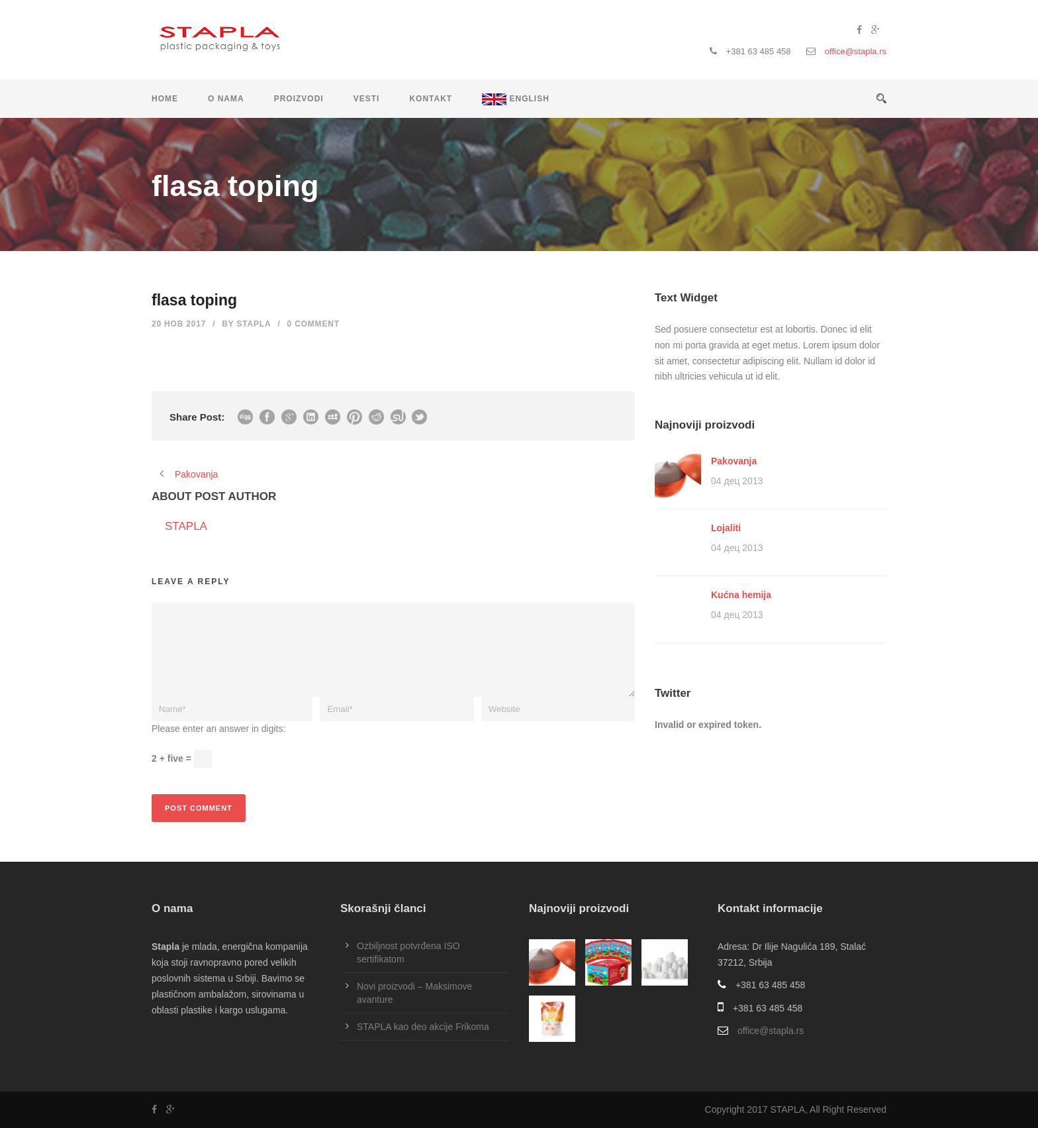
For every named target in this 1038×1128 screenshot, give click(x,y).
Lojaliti (726, 528)
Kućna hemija (741, 595)
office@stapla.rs (855, 51)
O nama (226, 98)
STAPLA (254, 324)
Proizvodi (299, 98)
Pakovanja (734, 461)
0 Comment (313, 324)
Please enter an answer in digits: (218, 728)
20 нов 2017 (179, 324)
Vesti (367, 98)
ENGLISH (515, 99)
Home (165, 98)
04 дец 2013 (737, 481)
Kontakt (430, 98)
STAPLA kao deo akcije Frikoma (423, 1026)
